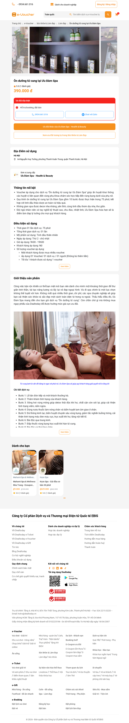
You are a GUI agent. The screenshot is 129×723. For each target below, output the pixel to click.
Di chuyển (97, 668)
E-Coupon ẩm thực (74, 649)
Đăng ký (100, 4)
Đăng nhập (111, 4)
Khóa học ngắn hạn (101, 654)
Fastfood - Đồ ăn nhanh (22, 694)
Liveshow (43, 672)
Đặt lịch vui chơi (19, 704)
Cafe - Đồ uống (45, 689)
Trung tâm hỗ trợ (92, 530)
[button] (40, 67)
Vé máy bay (107, 675)
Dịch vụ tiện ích (100, 635)
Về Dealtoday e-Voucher (24, 538)
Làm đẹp (43, 657)
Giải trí (25, 643)
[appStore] (72, 584)
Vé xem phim (18, 672)
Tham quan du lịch (74, 668)
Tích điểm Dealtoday (94, 534)
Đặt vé (15, 708)
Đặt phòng (70, 704)
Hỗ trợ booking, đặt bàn (30, 107)
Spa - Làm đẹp (45, 694)
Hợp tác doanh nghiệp (59, 530)
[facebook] (49, 568)
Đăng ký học (44, 704)
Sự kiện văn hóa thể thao (50, 668)
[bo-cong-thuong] (57, 591)
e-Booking (17, 699)
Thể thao (54, 672)
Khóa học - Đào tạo (101, 650)
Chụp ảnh (16, 643)
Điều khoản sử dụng (21, 559)
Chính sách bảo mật (21, 568)
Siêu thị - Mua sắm (101, 689)
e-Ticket (16, 663)
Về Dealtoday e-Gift (21, 543)
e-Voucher (17, 631)
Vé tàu (96, 672)
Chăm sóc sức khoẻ (75, 689)
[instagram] (53, 568)
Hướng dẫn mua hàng (94, 538)
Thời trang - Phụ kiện (75, 694)
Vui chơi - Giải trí (19, 635)
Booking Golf (72, 640)
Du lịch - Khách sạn (74, 635)
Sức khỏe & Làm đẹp (48, 652)
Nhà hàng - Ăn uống (21, 689)
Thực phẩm (44, 642)
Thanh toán (89, 547)
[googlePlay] (72, 577)
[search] (108, 14)
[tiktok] (65, 568)
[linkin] (57, 568)
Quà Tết (96, 640)
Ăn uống (16, 653)
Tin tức (15, 547)
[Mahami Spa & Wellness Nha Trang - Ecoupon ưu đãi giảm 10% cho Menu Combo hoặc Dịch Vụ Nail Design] (24, 462)
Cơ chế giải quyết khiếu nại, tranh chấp (28, 578)
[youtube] (61, 568)
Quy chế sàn (18, 572)
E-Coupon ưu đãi (73, 644)
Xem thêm (65, 266)
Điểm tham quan (21, 675)
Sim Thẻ (71, 675)
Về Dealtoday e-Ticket (22, 534)
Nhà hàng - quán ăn (48, 635)
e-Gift (15, 685)
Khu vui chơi (31, 672)
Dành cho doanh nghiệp (65, 5)
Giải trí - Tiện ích (100, 694)
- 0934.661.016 (25, 4)
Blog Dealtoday (19, 551)
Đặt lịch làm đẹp (73, 708)
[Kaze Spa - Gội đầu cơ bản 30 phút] (51, 462)
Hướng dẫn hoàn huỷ (94, 543)
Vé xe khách (106, 672)
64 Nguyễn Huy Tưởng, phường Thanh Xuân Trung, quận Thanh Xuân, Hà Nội (52, 159)
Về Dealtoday (18, 530)
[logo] (23, 14)
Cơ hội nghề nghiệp (21, 555)
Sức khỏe (52, 657)
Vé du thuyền (84, 672)
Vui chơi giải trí (19, 668)
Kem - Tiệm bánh (50, 639)
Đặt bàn (42, 708)
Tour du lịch (71, 672)
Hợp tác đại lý (55, 534)
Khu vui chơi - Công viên (22, 640)
